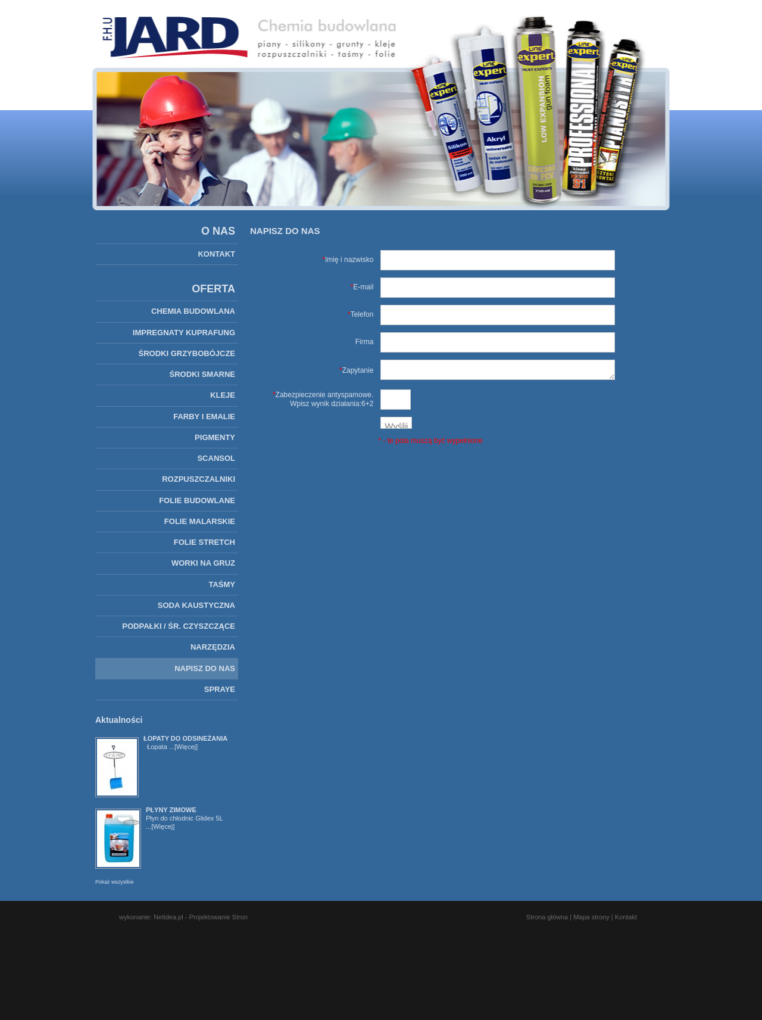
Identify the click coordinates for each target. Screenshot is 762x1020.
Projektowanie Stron (218, 917)
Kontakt (626, 917)
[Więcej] (186, 746)
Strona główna (547, 917)
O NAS (218, 231)
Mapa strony (591, 917)
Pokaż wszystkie (114, 882)
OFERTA (213, 289)
